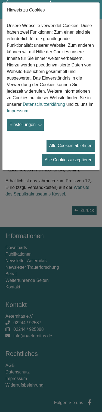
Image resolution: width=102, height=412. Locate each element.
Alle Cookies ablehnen (70, 145)
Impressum (17, 111)
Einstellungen (23, 124)
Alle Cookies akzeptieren (68, 159)
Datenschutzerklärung (44, 104)
